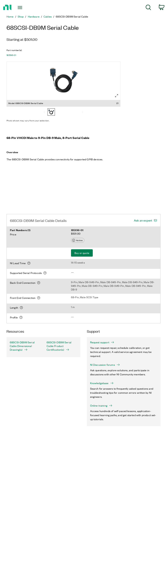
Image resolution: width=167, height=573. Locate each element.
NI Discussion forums (105, 365)
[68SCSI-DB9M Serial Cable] (51, 112)
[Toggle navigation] (25, 7)
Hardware (33, 16)
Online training (101, 405)
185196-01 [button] (11, 55)
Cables (48, 16)
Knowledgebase (102, 383)
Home (10, 16)
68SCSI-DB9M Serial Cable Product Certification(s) (59, 345)
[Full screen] (116, 96)
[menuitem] (148, 8)
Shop (21, 16)
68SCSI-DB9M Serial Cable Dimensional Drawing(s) (22, 345)
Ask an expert (143, 220)
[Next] (82, 112)
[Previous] (44, 112)
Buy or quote (81, 253)
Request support (102, 342)
